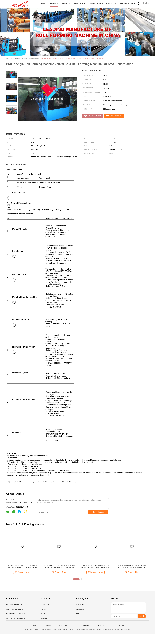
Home (43, 3)
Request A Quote (127, 3)
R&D (77, 613)
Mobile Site (119, 625)
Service (43, 613)
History (43, 609)
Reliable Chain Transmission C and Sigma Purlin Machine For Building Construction (132, 566)
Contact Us (111, 3)
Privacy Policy (102, 625)
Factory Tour (79, 3)
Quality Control (96, 3)
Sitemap (85, 625)
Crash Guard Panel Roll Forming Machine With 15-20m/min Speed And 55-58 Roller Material (59, 566)
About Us (66, 3)
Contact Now (113, 116)
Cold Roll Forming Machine (15, 618)
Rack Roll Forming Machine (15, 613)
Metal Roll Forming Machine (72, 482)
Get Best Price (92, 116)
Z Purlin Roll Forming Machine (47, 482)
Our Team (44, 618)
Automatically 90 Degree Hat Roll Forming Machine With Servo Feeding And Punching (95, 566)
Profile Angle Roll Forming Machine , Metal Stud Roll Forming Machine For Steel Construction (71, 58)
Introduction (45, 604)
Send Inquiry (98, 512)
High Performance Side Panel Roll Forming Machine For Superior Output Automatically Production (22, 566)
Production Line (81, 604)
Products (54, 3)
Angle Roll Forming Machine (22, 482)
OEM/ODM (80, 609)
